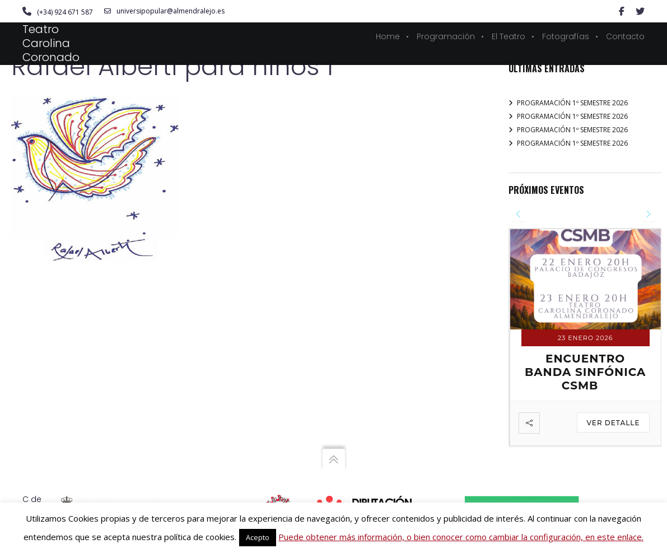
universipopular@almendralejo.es (164, 11)
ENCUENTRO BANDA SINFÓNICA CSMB (585, 372)
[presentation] (518, 214)
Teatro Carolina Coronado (51, 43)
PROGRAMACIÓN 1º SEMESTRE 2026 (572, 103)
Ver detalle (613, 423)
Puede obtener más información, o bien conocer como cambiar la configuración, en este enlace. (460, 536)
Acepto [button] (257, 537)
